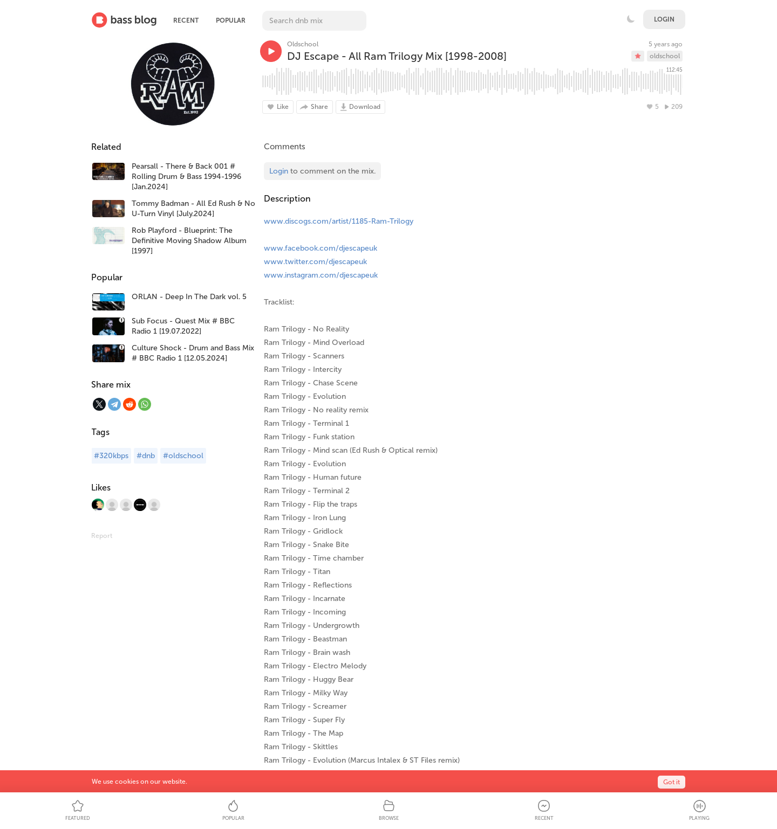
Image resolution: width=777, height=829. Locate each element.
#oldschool (183, 455)
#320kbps (111, 455)
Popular (231, 20)
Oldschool (302, 44)
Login (664, 19)
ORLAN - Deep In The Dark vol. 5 (189, 296)
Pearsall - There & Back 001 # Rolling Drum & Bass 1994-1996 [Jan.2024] (186, 176)
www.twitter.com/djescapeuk (315, 261)
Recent (186, 20)
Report (101, 536)
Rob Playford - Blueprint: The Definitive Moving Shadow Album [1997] (189, 240)
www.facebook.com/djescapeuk (320, 248)
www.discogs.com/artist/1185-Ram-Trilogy (338, 221)
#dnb (146, 455)
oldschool (665, 56)
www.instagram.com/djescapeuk (321, 275)
